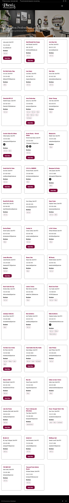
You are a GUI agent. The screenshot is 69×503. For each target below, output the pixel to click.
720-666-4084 (6, 319)
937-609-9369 (6, 173)
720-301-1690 (6, 292)
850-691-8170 (52, 104)
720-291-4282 (6, 76)
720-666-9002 (29, 353)
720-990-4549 (29, 173)
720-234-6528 (6, 263)
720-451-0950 (6, 139)
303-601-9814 (6, 443)
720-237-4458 (52, 414)
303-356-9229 (6, 104)
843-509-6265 (52, 233)
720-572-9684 (52, 173)
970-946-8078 (52, 353)
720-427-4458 (52, 443)
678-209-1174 (52, 319)
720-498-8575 (52, 292)
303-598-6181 (6, 206)
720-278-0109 (6, 45)
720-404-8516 (29, 104)
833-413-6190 (6, 233)
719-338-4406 (29, 443)
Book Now (7, 58)
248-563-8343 (6, 414)
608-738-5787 (29, 47)
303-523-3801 (52, 385)
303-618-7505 (29, 233)
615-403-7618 (52, 76)
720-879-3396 (52, 139)
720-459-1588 (6, 353)
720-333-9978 (29, 141)
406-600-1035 (29, 204)
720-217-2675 (29, 474)
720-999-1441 (29, 263)
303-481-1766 (52, 263)
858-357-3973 (52, 47)
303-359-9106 (29, 292)
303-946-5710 (29, 76)
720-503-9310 (29, 385)
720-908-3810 (29, 416)
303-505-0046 (52, 206)
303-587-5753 (29, 319)
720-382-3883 (6, 472)
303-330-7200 (6, 385)
